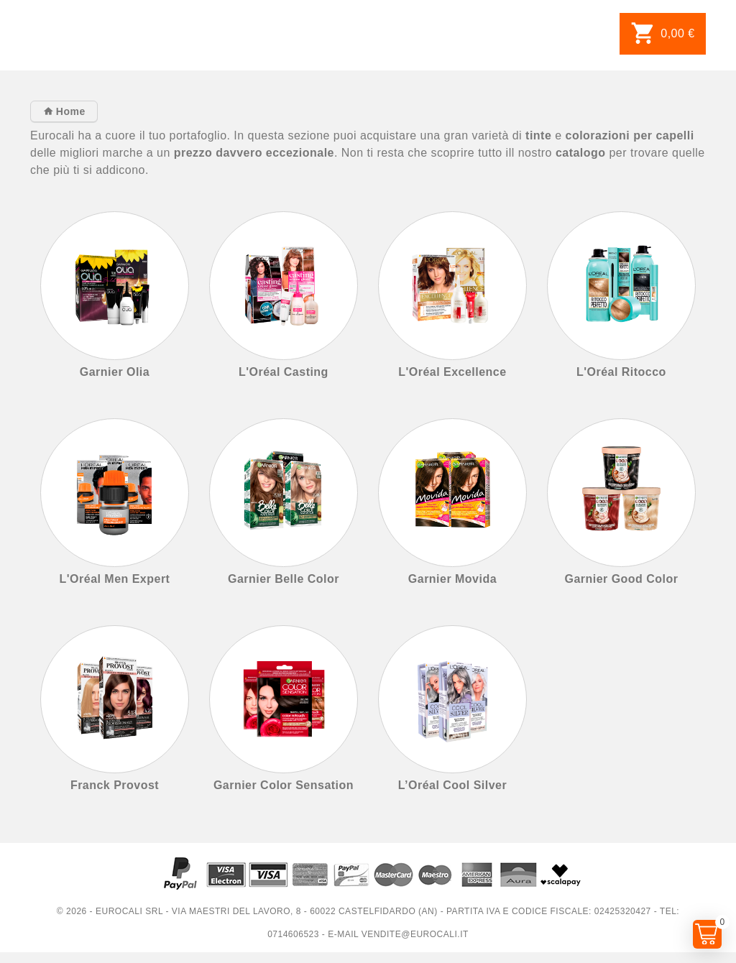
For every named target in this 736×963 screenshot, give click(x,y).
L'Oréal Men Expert (115, 579)
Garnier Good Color (621, 579)
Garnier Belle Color (283, 579)
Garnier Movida (452, 579)
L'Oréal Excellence (452, 372)
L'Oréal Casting (283, 372)
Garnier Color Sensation (283, 785)
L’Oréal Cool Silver (452, 785)
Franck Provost (114, 785)
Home (68, 111)
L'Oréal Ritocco (621, 372)
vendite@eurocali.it (415, 934)
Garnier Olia (115, 372)
